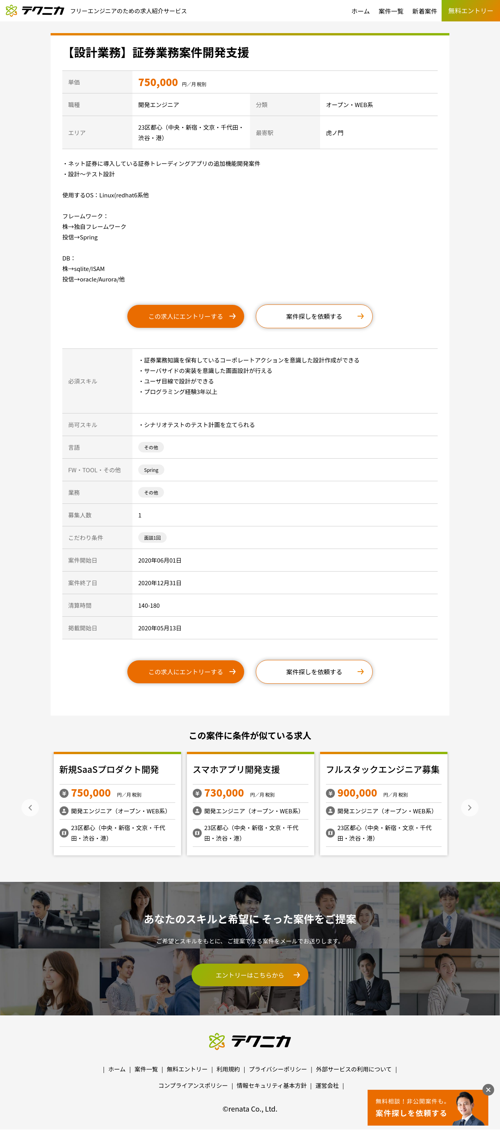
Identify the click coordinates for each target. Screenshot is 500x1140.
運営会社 (327, 1085)
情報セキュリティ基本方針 (271, 1085)
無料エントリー (187, 1069)
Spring (151, 469)
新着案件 (424, 11)
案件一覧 (391, 11)
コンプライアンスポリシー (193, 1085)
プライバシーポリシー (278, 1069)
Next (470, 807)
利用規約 (228, 1069)
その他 (151, 447)
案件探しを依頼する (314, 316)
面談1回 (152, 537)
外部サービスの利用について (354, 1069)
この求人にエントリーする (185, 316)
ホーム (360, 11)
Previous (30, 807)
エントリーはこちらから (250, 975)
